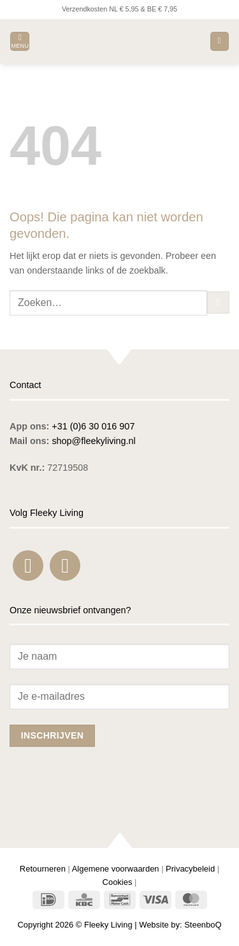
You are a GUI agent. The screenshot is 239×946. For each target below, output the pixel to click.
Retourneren (43, 868)
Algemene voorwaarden (115, 868)
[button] (19, 41)
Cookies (118, 882)
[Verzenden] (218, 302)
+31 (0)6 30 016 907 (93, 426)
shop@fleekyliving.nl (93, 441)
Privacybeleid (190, 868)
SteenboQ (202, 924)
